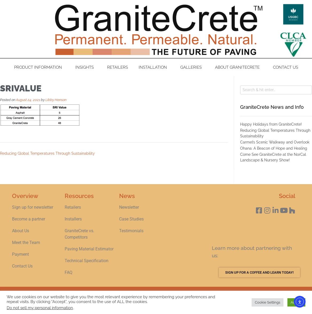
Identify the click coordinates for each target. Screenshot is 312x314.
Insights (85, 67)
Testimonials (131, 230)
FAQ (68, 272)
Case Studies (131, 219)
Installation (154, 67)
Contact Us (285, 67)
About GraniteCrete (238, 67)
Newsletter (129, 207)
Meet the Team (26, 242)
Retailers (117, 67)
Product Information (39, 67)
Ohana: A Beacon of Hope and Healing (273, 148)
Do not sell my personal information (40, 307)
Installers (73, 219)
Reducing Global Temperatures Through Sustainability (47, 153)
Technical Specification (87, 260)
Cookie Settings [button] (267, 302)
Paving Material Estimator (89, 248)
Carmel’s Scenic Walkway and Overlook (274, 142)
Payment (20, 254)
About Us (20, 230)
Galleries (192, 67)
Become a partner (28, 219)
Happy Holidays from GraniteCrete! (271, 124)
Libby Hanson (56, 100)
